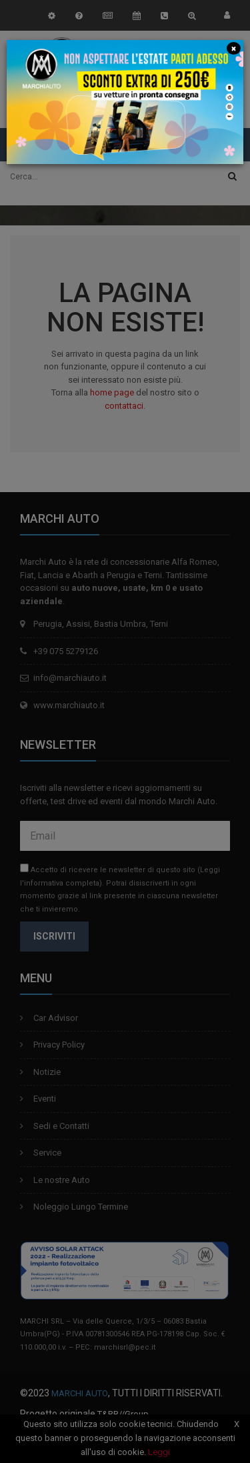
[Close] (233, 47)
